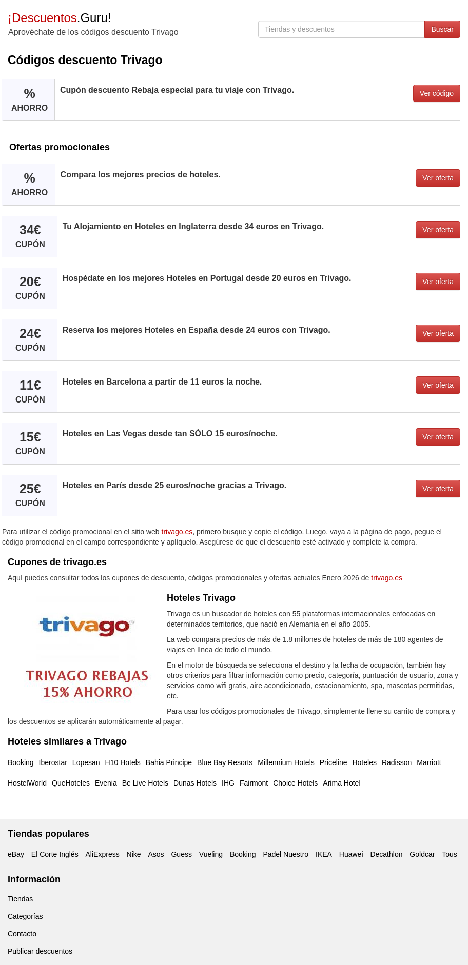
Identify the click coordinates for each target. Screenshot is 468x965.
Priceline (333, 762)
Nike (134, 854)
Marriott (429, 762)
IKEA (324, 854)
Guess (181, 854)
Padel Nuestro (285, 854)
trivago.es (177, 532)
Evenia (106, 783)
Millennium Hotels (286, 762)
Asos (156, 854)
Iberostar (53, 762)
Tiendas (20, 899)
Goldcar (422, 854)
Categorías (25, 916)
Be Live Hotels (145, 783)
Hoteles (364, 762)
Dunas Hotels (195, 783)
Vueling (211, 854)
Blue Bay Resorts (224, 762)
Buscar (442, 29)
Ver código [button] (437, 93)
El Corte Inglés (55, 854)
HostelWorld (27, 783)
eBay (16, 854)
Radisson (397, 762)
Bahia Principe (169, 762)
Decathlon (386, 854)
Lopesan (86, 762)
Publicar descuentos (40, 951)
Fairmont (254, 783)
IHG (228, 783)
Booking (21, 762)
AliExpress (103, 854)
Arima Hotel (341, 783)
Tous (449, 854)
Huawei (351, 854)
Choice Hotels (295, 783)
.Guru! (59, 18)
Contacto (22, 934)
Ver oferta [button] (438, 178)
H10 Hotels (123, 762)
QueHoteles (71, 783)
